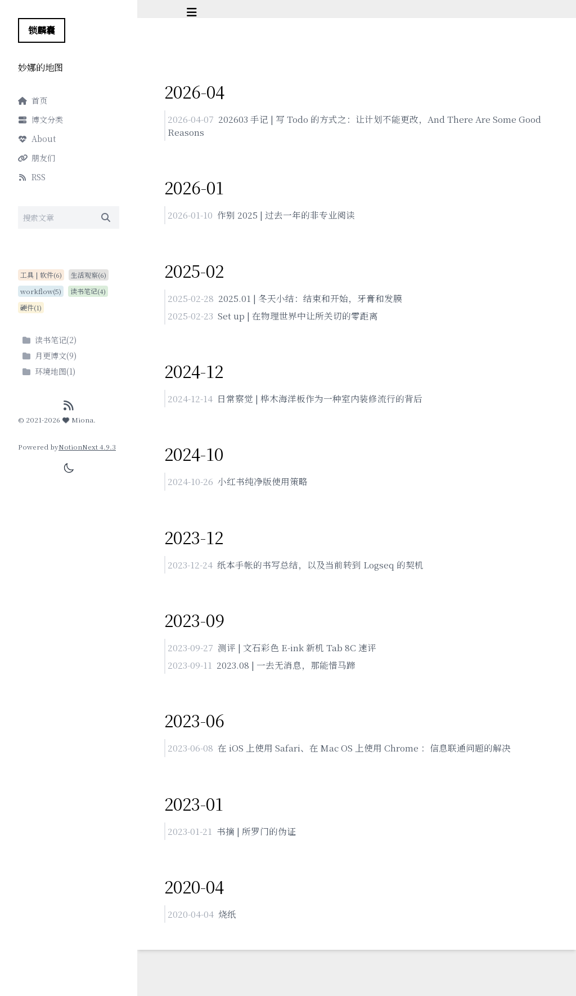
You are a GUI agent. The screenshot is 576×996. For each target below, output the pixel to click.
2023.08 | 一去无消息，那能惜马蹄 (286, 668)
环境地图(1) (48, 371)
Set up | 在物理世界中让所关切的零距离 (298, 317)
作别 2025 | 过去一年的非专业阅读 (286, 216)
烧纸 (227, 919)
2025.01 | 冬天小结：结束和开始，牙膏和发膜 (310, 299)
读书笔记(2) (49, 339)
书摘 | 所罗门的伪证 (256, 835)
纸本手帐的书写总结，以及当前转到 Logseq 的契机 (321, 567)
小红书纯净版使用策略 (263, 484)
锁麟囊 (41, 30)
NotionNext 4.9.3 (87, 446)
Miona (77, 419)
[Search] (68, 217)
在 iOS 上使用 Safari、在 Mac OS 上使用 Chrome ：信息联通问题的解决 (366, 752)
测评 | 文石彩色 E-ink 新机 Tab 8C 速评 (297, 650)
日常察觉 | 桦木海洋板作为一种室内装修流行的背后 (319, 400)
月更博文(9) (49, 355)
